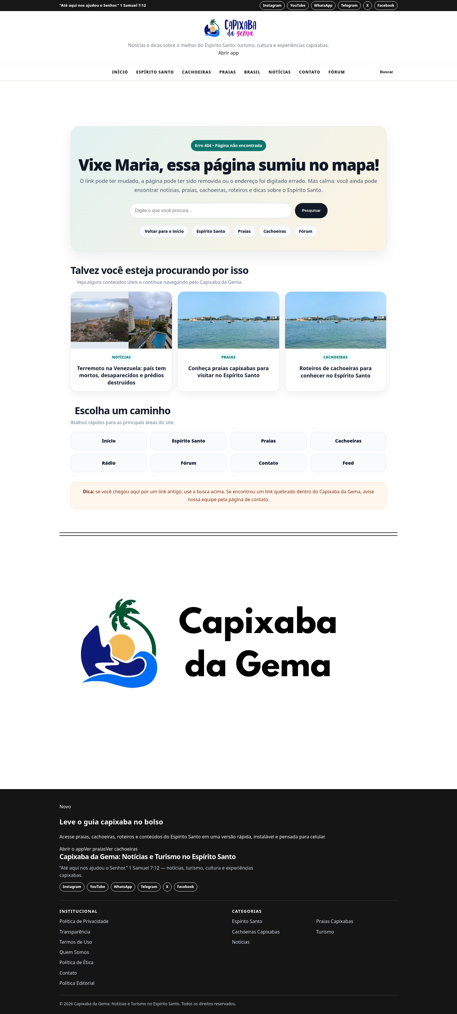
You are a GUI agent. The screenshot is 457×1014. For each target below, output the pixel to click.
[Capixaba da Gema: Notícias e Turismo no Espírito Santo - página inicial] (228, 28)
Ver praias (95, 849)
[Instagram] (272, 5)
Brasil (252, 72)
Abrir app (228, 53)
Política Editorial (77, 983)
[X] (367, 5)
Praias (227, 72)
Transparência (74, 932)
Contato (309, 72)
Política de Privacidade (83, 921)
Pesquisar (311, 210)
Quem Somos (74, 952)
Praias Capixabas (334, 921)
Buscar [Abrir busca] (386, 72)
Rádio (108, 463)
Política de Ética (76, 962)
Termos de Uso (75, 942)
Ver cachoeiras (122, 849)
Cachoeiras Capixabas (256, 932)
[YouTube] (298, 5)
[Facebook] (386, 5)
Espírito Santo (155, 72)
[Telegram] (349, 5)
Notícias (280, 72)
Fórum (336, 72)
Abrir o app (71, 849)
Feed (348, 463)
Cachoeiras (196, 72)
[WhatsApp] (323, 5)
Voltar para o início (164, 231)
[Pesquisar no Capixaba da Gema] (210, 210)
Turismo (325, 932)
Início (120, 72)
